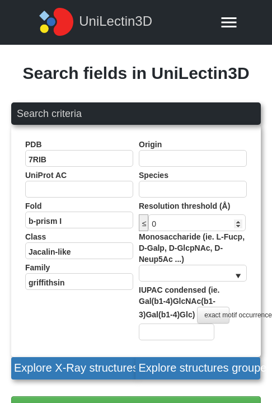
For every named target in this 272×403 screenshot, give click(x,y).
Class (79, 245)
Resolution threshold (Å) (184, 206)
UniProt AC (79, 184)
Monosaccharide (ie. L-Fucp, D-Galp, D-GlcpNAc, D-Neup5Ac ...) (193, 257)
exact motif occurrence (216, 315)
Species (193, 184)
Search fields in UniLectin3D (135, 73)
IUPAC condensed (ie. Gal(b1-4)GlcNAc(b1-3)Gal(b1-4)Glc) (193, 312)
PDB (79, 153)
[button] (73, 368)
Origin (193, 153)
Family (79, 276)
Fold (79, 215)
